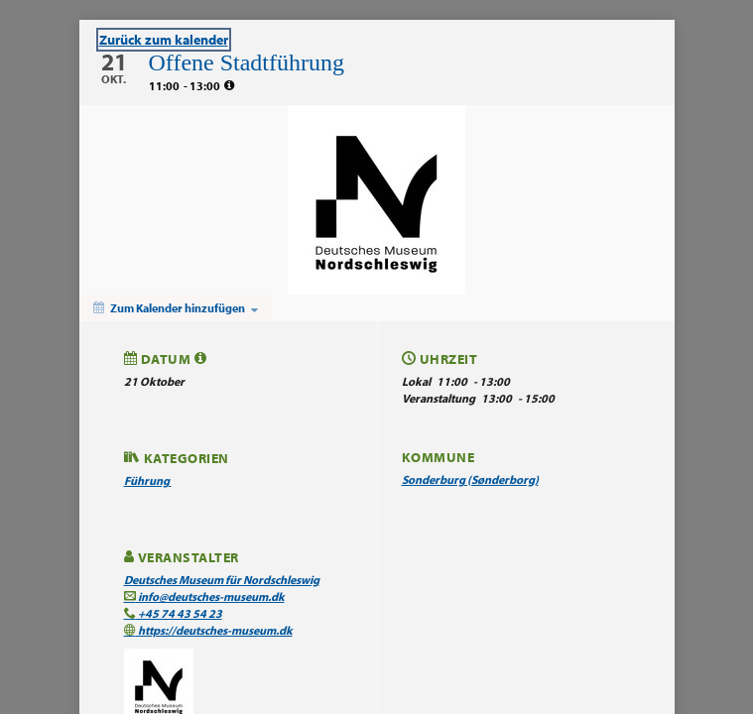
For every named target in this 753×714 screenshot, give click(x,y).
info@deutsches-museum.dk (204, 596)
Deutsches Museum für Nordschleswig (221, 579)
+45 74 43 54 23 (173, 613)
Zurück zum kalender (163, 40)
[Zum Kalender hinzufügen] (175, 308)
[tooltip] (229, 85)
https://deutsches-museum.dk (208, 630)
